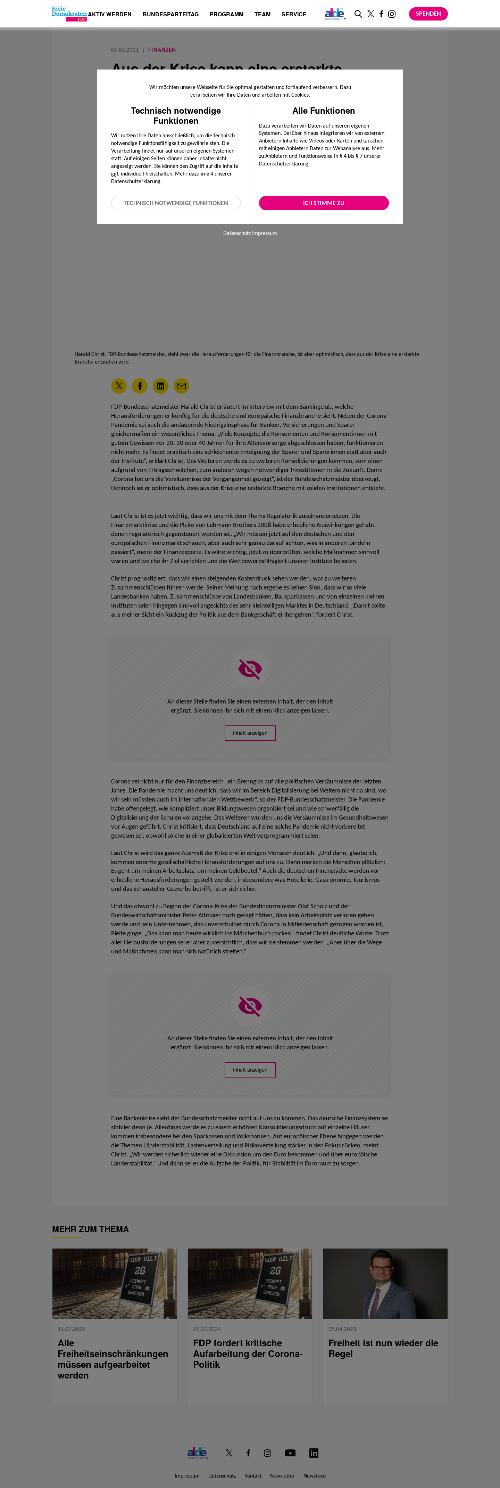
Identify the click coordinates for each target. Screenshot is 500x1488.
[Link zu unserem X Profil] (370, 13)
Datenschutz (237, 233)
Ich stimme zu (323, 203)
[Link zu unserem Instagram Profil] (391, 14)
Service (294, 14)
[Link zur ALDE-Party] (334, 14)
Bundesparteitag (171, 14)
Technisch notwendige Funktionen (176, 203)
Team (262, 14)
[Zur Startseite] (69, 14)
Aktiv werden (110, 14)
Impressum (264, 233)
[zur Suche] (358, 14)
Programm (226, 14)
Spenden (428, 13)
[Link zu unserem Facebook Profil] (381, 13)
